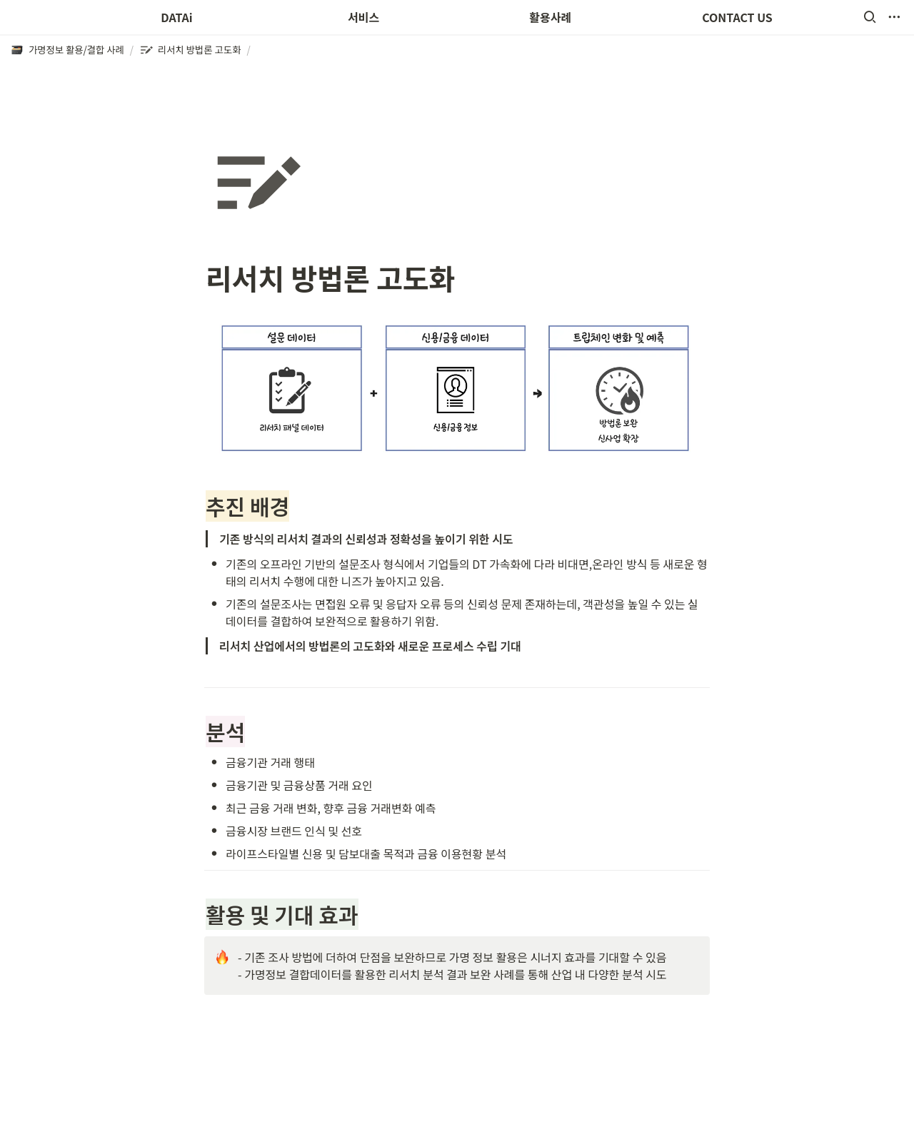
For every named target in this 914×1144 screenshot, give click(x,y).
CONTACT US (737, 17)
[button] (869, 17)
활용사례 (550, 17)
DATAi (176, 17)
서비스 (363, 17)
